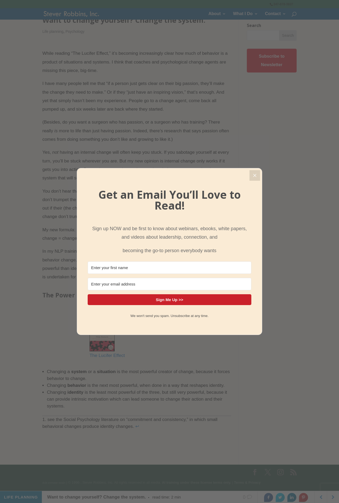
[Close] (254, 175)
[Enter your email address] (169, 284)
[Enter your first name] (169, 267)
